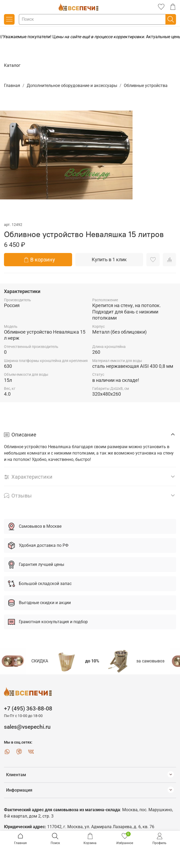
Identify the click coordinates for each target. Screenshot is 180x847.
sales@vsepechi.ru (27, 727)
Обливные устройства (146, 85)
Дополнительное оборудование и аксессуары (72, 85)
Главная (12, 85)
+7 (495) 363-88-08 (28, 708)
